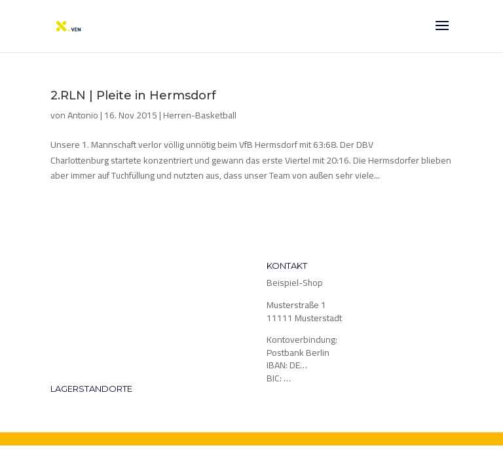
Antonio (82, 115)
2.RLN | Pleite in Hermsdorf (133, 95)
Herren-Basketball (199, 115)
